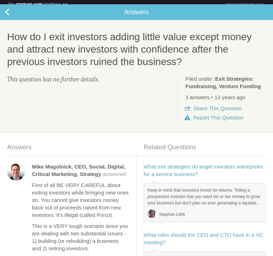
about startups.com (245, 4)
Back (14, 16)
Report (218, 122)
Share (217, 113)
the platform (38, 4)
